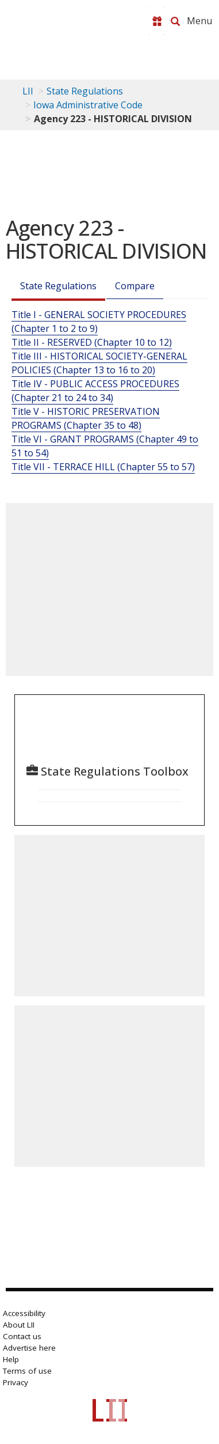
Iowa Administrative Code (88, 105)
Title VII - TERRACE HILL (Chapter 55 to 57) (103, 466)
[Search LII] (175, 21)
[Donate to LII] (157, 21)
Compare (135, 285)
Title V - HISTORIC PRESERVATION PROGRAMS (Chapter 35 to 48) (85, 418)
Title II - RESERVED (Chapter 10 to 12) (91, 342)
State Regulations (85, 91)
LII (27, 91)
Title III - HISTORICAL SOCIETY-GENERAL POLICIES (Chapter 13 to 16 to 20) (99, 363)
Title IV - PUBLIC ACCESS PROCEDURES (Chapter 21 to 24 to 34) (95, 390)
